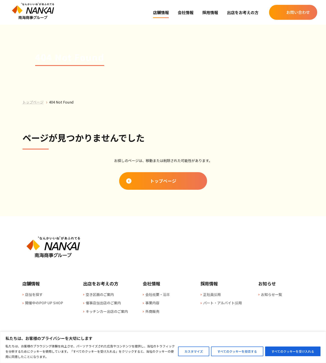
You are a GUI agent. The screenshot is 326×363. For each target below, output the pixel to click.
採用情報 (210, 12)
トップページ (33, 102)
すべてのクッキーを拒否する (237, 351)
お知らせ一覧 (271, 294)
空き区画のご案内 (100, 294)
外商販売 (152, 311)
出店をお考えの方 (243, 12)
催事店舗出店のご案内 (103, 302)
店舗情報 (161, 12)
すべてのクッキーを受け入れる (292, 351)
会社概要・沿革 (157, 294)
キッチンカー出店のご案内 (107, 311)
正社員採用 (212, 294)
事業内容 (152, 302)
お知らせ (267, 284)
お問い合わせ (298, 12)
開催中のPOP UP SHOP (44, 302)
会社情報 (185, 12)
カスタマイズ (193, 351)
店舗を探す (34, 294)
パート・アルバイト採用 (222, 302)
